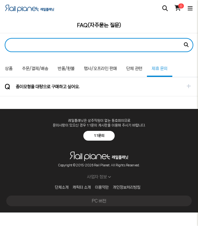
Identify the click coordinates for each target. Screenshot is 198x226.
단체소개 (62, 187)
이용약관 (102, 187)
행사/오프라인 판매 (100, 68)
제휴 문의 (157, 65)
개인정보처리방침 (126, 187)
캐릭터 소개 (82, 187)
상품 (9, 68)
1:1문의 (99, 135)
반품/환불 (66, 68)
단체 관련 (134, 68)
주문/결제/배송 (35, 68)
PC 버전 (99, 201)
